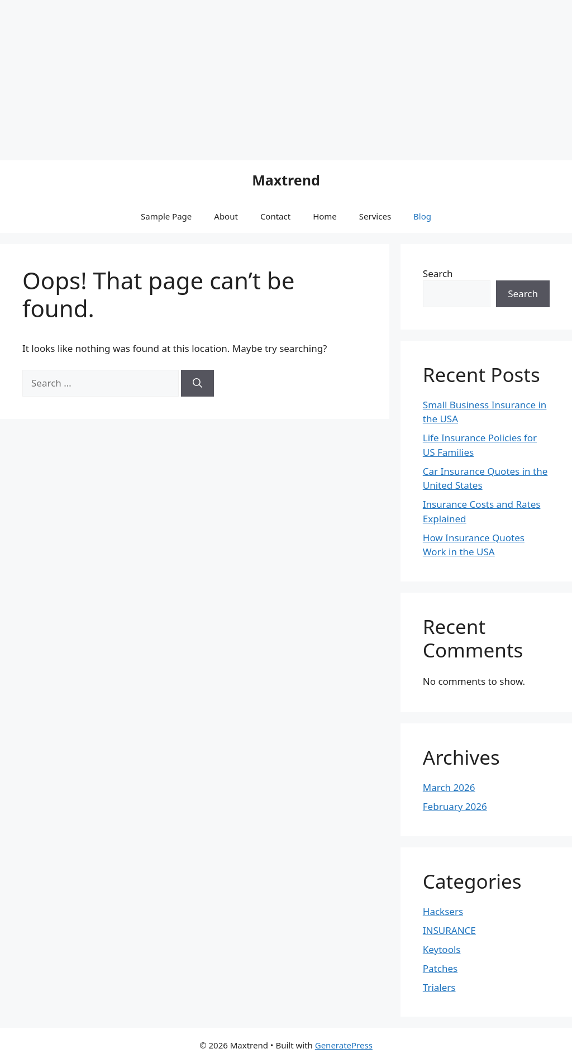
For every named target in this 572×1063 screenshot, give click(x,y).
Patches (440, 968)
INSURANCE (449, 930)
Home (325, 216)
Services (375, 216)
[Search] (197, 383)
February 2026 (455, 806)
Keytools (442, 949)
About (226, 216)
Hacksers (443, 911)
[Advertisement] (94, 78)
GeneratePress (344, 1045)
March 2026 (449, 787)
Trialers (439, 987)
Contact (275, 216)
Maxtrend (286, 179)
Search (438, 273)
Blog (422, 216)
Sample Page (166, 216)
